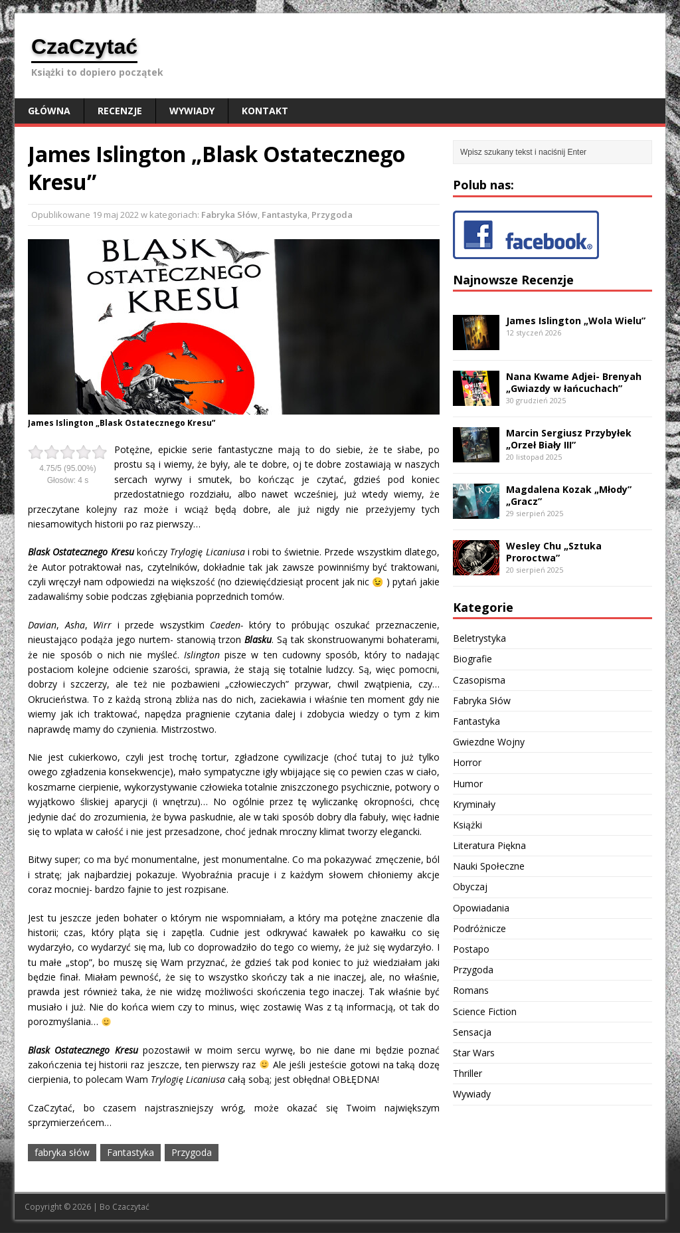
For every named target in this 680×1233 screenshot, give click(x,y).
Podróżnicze (479, 928)
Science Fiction (485, 1011)
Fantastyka (284, 215)
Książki (467, 824)
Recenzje (120, 110)
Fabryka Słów (229, 215)
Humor (468, 783)
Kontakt (265, 110)
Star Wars (474, 1052)
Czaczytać (130, 1206)
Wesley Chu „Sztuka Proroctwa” (554, 551)
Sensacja (472, 1032)
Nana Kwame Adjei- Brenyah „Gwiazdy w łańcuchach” (573, 382)
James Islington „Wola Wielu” (575, 320)
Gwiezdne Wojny (489, 741)
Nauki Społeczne (489, 866)
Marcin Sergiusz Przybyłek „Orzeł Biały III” (569, 439)
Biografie (472, 658)
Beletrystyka (479, 638)
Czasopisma (479, 680)
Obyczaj (470, 886)
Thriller (467, 1073)
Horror (467, 762)
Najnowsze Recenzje (513, 280)
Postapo (471, 949)
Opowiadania (481, 907)
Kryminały (474, 804)
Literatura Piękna (489, 845)
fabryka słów (62, 1152)
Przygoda (332, 215)
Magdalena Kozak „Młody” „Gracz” (569, 495)
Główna (49, 110)
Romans (471, 990)
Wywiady (191, 110)
